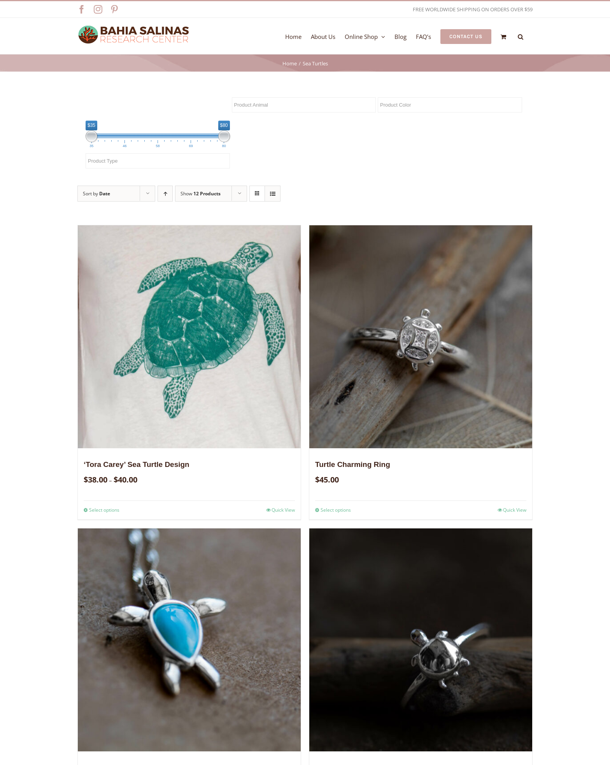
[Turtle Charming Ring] (420, 336)
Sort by (96, 193)
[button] (520, 36)
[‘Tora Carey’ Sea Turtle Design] (189, 336)
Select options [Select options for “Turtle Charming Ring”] (336, 510)
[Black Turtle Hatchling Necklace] (189, 639)
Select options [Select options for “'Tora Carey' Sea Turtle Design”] (104, 510)
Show (201, 193)
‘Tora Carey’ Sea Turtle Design (136, 464)
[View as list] (272, 193)
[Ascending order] (165, 194)
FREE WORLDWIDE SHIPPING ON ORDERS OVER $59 (473, 9)
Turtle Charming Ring (352, 464)
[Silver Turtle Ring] (420, 639)
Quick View (283, 510)
